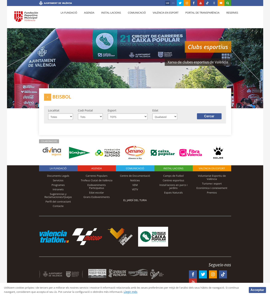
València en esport (159, 18)
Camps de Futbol (173, 179)
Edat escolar (96, 196)
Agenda (87, 18)
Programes (58, 188)
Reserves (223, 18)
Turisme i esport (212, 187)
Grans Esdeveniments (96, 200)
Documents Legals (58, 179)
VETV (135, 193)
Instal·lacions (107, 18)
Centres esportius (173, 184)
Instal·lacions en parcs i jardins (174, 189)
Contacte (58, 209)
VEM (135, 188)
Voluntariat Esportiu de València (212, 180)
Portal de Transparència (195, 18)
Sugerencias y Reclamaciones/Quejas (58, 198)
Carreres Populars (96, 179)
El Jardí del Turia (135, 203)
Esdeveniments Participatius (96, 189)
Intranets (58, 193)
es (173, 3)
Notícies (135, 184)
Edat (155, 112)
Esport (112, 112)
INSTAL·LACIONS (174, 172)
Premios (212, 196)
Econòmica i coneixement (211, 191)
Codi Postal (85, 112)
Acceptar (257, 289)
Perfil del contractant (58, 205)
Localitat (53, 112)
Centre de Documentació (135, 179)
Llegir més (175, 292)
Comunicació (132, 18)
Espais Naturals (173, 196)
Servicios (58, 184)
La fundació (68, 18)
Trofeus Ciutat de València (96, 184)
